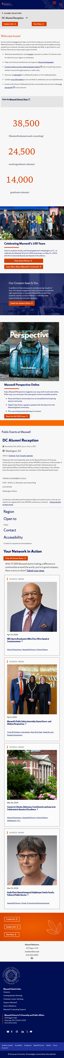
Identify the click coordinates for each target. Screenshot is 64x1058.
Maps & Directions (39, 1045)
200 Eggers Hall (10, 1017)
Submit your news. (35, 570)
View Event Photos (23, 261)
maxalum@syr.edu (32, 951)
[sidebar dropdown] (27, 18)
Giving (23, 903)
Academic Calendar (7, 1045)
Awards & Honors (29, 649)
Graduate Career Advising (13, 999)
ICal (17, 455)
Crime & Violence (14, 732)
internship (17, 75)
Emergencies (27, 1045)
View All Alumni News (15, 558)
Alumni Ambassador (46, 62)
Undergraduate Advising (12, 995)
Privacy (55, 1045)
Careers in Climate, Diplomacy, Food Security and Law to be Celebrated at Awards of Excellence (31, 808)
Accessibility (18, 1045)
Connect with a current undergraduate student (22, 67)
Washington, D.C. (14, 820)
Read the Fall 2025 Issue (17, 416)
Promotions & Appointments (38, 903)
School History (42, 649)
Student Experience (14, 735)
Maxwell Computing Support (14, 1009)
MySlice (48, 1045)
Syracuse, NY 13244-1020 (15, 1020)
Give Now (39, 24)
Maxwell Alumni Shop (18, 99)
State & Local (48, 732)
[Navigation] (54, 4)
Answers (6, 992)
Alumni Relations (12, 13)
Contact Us (12, 919)
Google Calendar (26, 455)
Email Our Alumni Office (22, 303)
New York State (36, 732)
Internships (25, 732)
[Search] (60, 4)
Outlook (12, 455)
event (30, 54)
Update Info (10, 24)
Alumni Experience (14, 649)
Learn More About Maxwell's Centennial (23, 267)
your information (17, 79)
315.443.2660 (32, 955)
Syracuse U (5, 1048)
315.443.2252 (10, 1023)
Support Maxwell (10, 1002)
